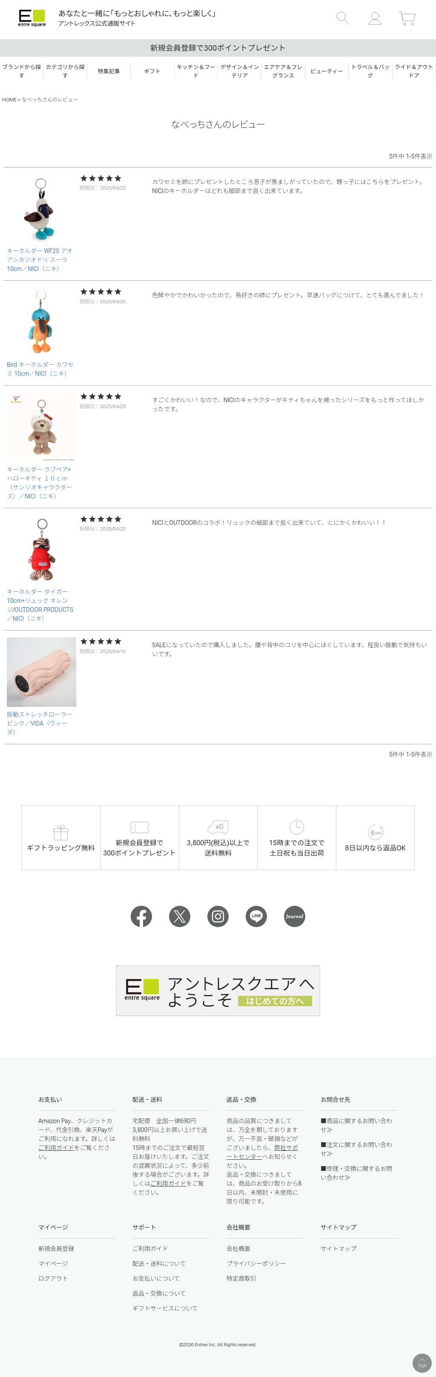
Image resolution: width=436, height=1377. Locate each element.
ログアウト (53, 1278)
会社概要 (238, 1248)
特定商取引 (241, 1278)
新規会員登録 (56, 1248)
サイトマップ (338, 1248)
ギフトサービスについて (165, 1308)
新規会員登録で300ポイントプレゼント (218, 47)
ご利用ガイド (56, 1147)
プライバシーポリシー (256, 1263)
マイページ (53, 1263)
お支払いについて (156, 1278)
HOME (9, 100)
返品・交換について (159, 1293)
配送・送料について (159, 1263)
